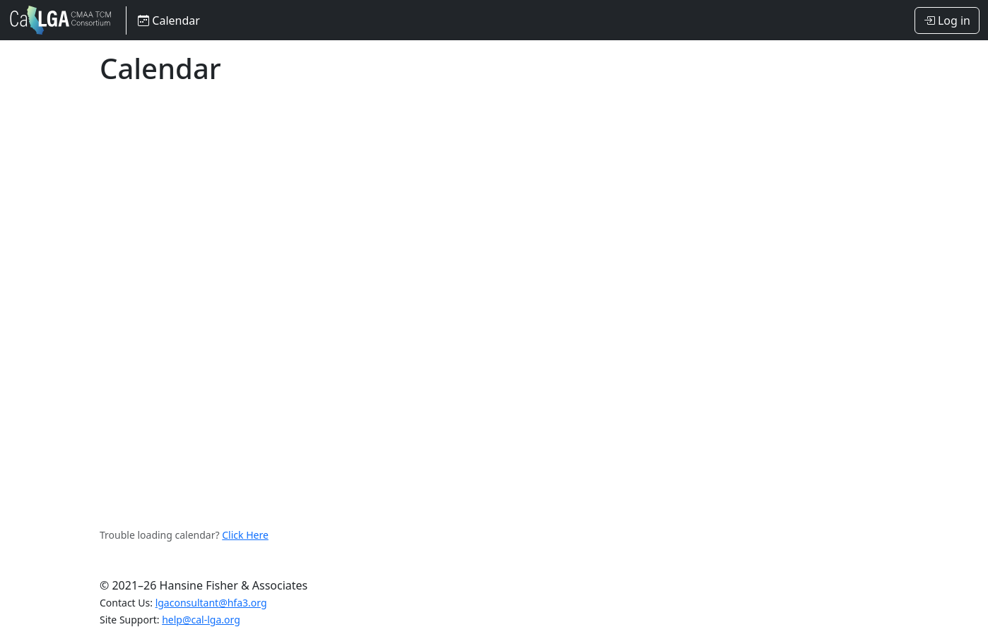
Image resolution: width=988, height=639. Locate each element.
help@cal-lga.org (201, 619)
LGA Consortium (61, 20)
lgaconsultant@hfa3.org (211, 602)
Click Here (245, 535)
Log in (947, 20)
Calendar (169, 20)
